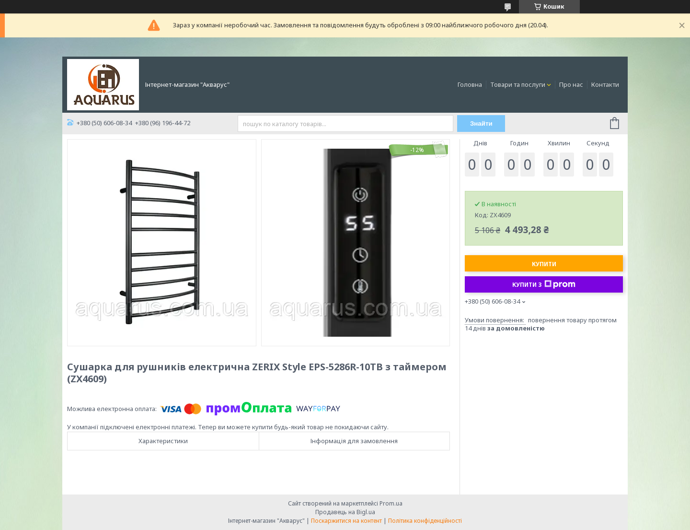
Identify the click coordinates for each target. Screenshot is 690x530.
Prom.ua (391, 503)
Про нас (571, 84)
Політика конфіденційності (425, 521)
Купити (544, 264)
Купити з (543, 284)
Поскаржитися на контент (346, 521)
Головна (470, 84)
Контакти (605, 84)
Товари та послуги (517, 84)
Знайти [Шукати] (481, 123)
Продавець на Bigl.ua (345, 512)
